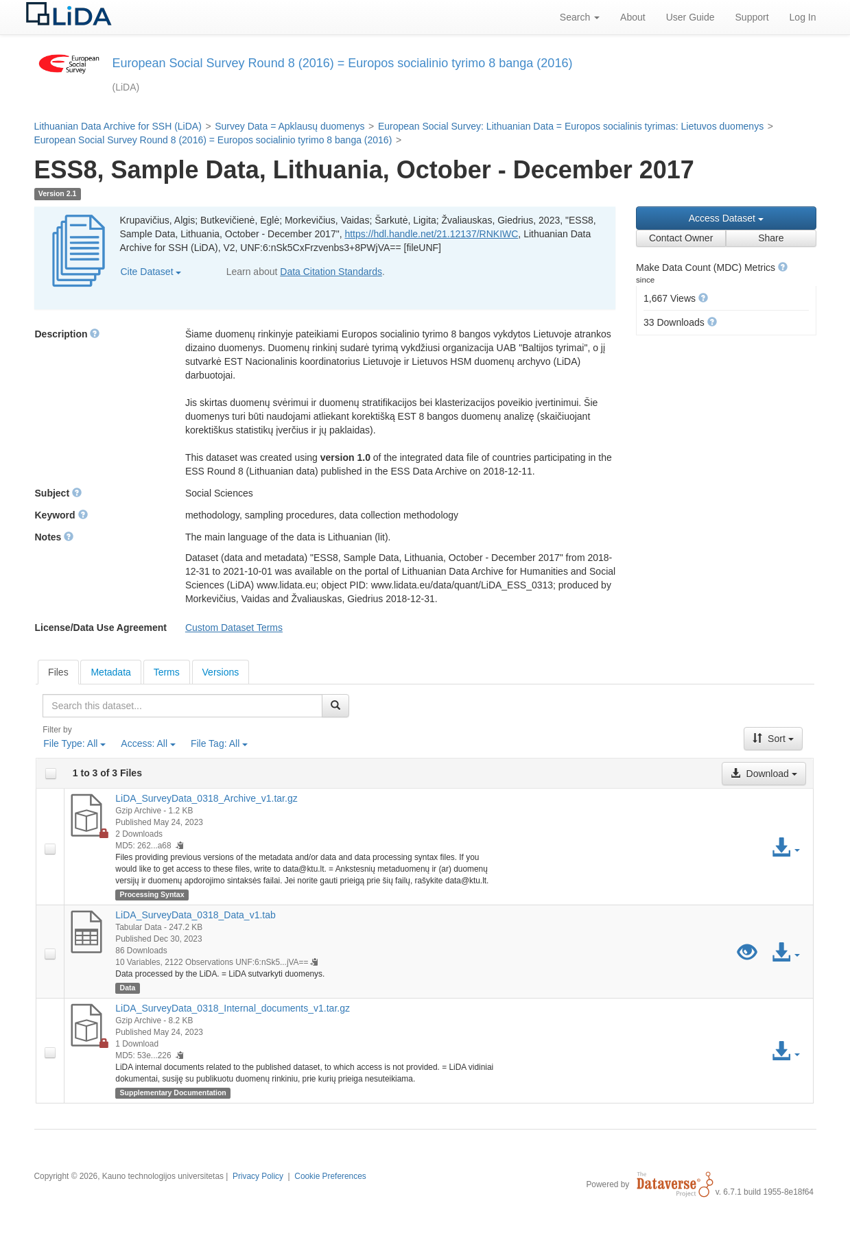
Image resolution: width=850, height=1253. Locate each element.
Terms (167, 672)
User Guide (690, 17)
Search (580, 17)
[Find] (335, 705)
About (633, 17)
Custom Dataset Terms (234, 627)
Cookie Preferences (330, 1176)
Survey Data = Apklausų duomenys (289, 126)
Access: (148, 743)
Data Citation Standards (331, 271)
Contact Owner (681, 237)
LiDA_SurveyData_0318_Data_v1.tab (195, 914)
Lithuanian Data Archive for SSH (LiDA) (118, 126)
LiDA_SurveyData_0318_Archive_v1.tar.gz (206, 798)
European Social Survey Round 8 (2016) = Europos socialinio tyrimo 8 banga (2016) (213, 139)
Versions (220, 672)
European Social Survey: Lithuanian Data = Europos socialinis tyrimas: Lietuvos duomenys (571, 126)
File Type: (74, 743)
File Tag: (219, 743)
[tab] (58, 672)
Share (770, 237)
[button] (783, 267)
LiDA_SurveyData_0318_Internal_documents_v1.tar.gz (232, 1008)
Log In (803, 17)
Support (752, 17)
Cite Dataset (151, 271)
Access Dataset (726, 218)
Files (58, 672)
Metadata (110, 672)
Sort (773, 738)
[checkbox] (50, 773)
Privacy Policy (258, 1176)
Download (763, 773)
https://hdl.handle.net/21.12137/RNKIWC (431, 233)
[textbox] (182, 705)
